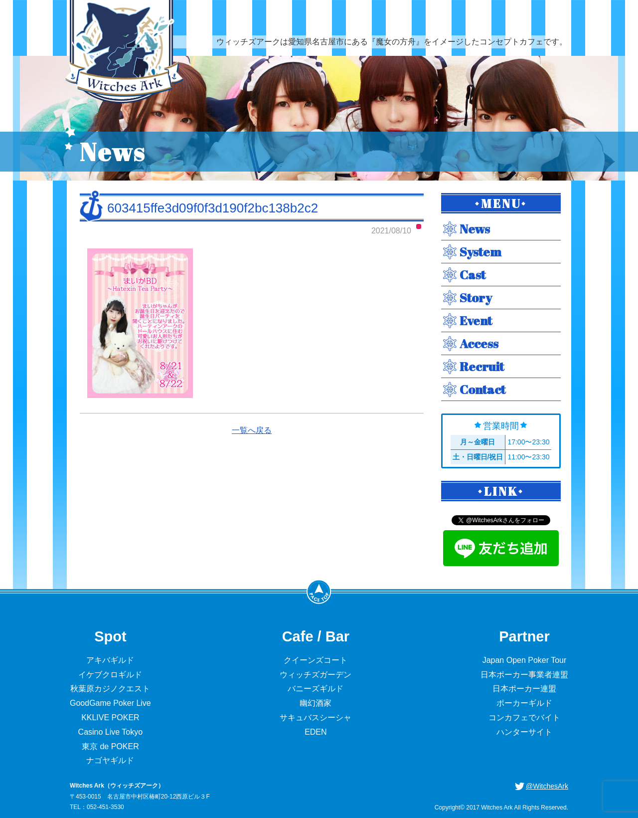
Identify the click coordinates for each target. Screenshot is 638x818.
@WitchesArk (547, 786)
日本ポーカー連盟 (524, 688)
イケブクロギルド (110, 674)
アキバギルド (110, 660)
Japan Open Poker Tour (524, 660)
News (475, 228)
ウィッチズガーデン (315, 674)
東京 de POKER (110, 746)
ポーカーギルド (524, 703)
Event (476, 320)
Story (476, 297)
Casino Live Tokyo (110, 732)
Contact (482, 389)
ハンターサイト (524, 732)
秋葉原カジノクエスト (110, 688)
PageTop (319, 591)
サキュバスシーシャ (315, 717)
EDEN (315, 732)
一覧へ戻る (252, 430)
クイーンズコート (315, 660)
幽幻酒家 (315, 703)
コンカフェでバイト (524, 717)
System (480, 251)
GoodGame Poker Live (110, 703)
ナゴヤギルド (110, 760)
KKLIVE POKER (110, 717)
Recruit (482, 366)
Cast (472, 274)
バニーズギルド (315, 688)
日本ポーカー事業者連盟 (524, 674)
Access (479, 343)
